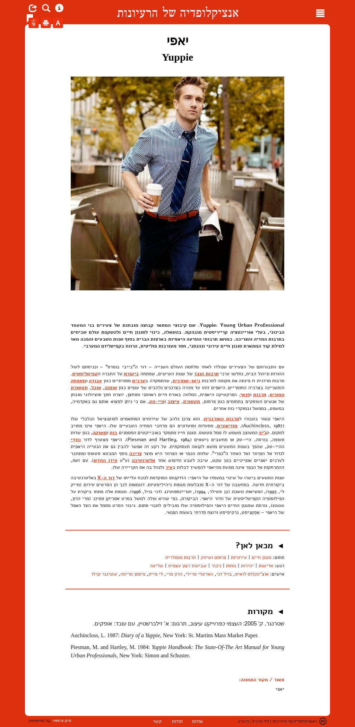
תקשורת (191, 401)
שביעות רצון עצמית (187, 565)
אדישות (266, 565)
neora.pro (62, 720)
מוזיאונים (227, 425)
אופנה (111, 387)
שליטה (156, 565)
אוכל (96, 387)
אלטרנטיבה (143, 460)
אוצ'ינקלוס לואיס (252, 574)
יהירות (247, 565)
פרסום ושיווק (213, 557)
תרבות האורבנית (221, 418)
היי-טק (156, 401)
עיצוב (173, 401)
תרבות (259, 394)
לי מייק (155, 574)
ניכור (216, 565)
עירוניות (239, 557)
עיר (169, 467)
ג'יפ (263, 432)
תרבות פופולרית (180, 557)
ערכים (138, 380)
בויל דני (224, 574)
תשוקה (100, 432)
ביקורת (131, 373)
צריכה (135, 453)
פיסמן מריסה (132, 574)
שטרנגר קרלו (104, 574)
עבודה (95, 380)
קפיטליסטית (85, 373)
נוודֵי (76, 439)
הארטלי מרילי (199, 574)
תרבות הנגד (206, 373)
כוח (113, 432)
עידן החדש (106, 460)
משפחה (78, 380)
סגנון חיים (261, 557)
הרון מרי (174, 574)
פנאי (245, 394)
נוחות (231, 565)
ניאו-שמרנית (186, 380)
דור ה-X (106, 477)
